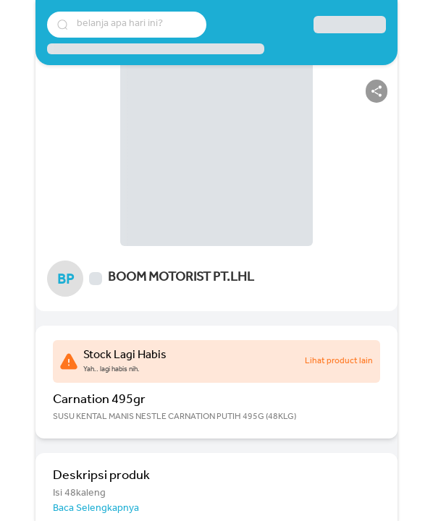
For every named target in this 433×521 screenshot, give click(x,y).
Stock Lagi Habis (125, 356)
